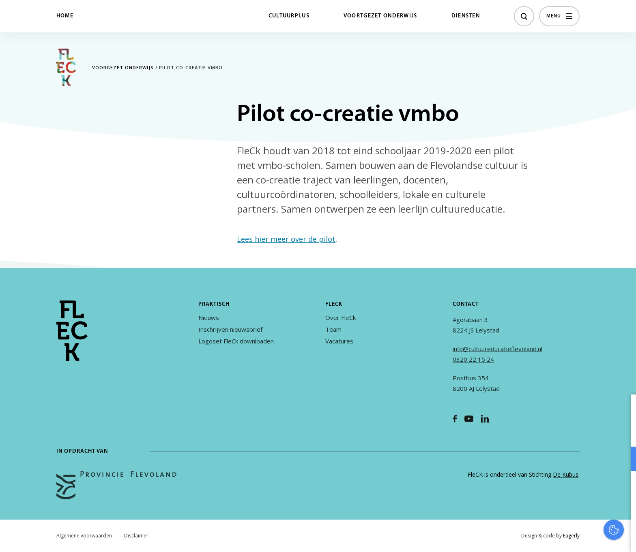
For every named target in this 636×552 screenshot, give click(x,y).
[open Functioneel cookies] (623, 460)
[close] (623, 409)
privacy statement (596, 432)
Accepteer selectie (567, 536)
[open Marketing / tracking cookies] (623, 484)
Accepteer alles (567, 513)
